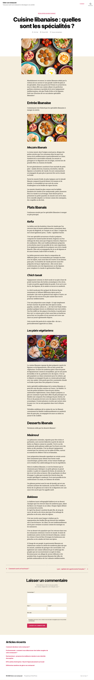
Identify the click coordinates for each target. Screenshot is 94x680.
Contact (82, 4)
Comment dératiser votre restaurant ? (19, 647)
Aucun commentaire (57, 32)
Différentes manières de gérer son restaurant (21, 665)
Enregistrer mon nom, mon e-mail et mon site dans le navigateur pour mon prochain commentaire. (47, 620)
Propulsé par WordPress (31, 676)
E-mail (50, 606)
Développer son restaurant (47, 13)
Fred (37, 32)
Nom (28, 606)
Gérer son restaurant (10, 3)
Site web (29, 613)
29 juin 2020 (45, 32)
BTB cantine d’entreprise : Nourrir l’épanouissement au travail (27, 662)
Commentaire (31, 592)
